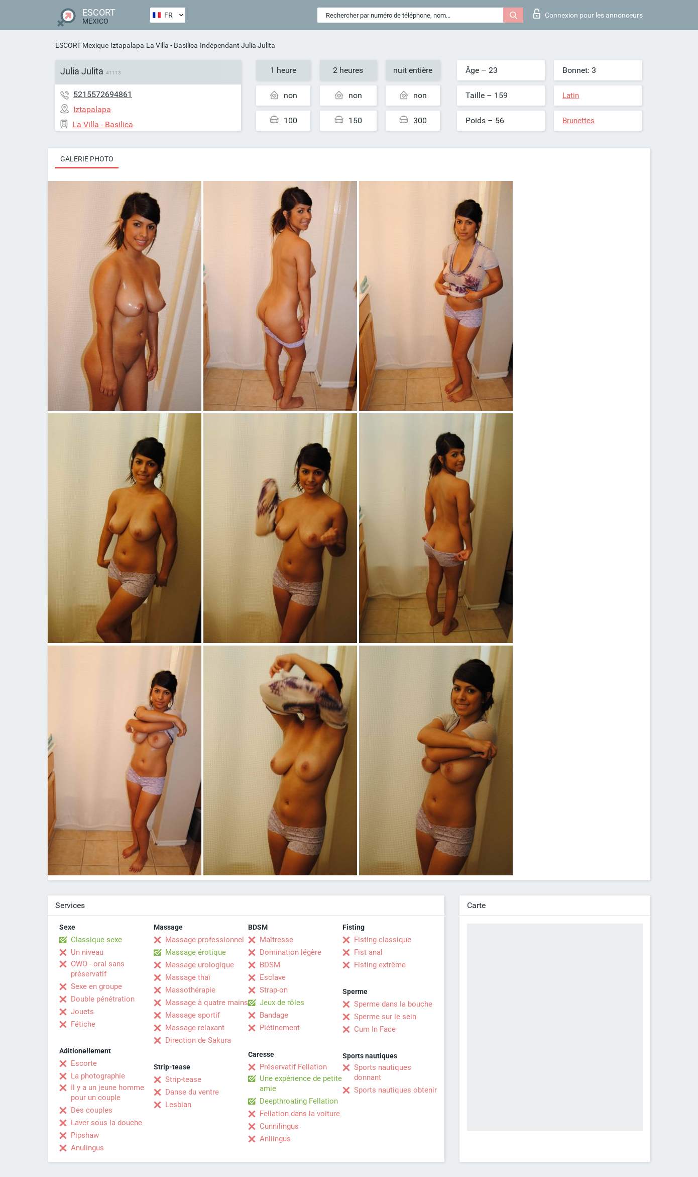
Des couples (91, 1110)
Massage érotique (195, 952)
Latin (570, 95)
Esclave (273, 977)
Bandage (274, 1015)
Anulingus (87, 1147)
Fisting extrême (380, 964)
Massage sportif (192, 1015)
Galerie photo (86, 159)
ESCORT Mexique (81, 45)
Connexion (588, 13)
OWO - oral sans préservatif (98, 968)
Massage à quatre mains (206, 1002)
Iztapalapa (127, 45)
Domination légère (290, 952)
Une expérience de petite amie (301, 1083)
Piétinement (280, 1027)
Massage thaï (187, 977)
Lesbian (178, 1104)
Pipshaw (85, 1135)
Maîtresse (276, 939)
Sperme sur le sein (385, 1016)
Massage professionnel (204, 939)
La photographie (98, 1075)
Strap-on (274, 989)
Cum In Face (375, 1029)
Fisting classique (382, 939)
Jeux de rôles (282, 1002)
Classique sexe (96, 939)
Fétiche (83, 1024)
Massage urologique (199, 964)
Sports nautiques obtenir (395, 1090)
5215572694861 (102, 94)
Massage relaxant (194, 1027)
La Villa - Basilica (172, 45)
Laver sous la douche (106, 1122)
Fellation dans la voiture (300, 1113)
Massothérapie (190, 989)
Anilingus (275, 1138)
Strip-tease (183, 1079)
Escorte (84, 1063)
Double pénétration (103, 999)
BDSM (270, 964)
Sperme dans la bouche (393, 1004)
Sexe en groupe (96, 986)
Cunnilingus (279, 1126)
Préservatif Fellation (293, 1066)
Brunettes (578, 120)
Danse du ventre (192, 1092)
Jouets (82, 1011)
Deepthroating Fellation (299, 1101)
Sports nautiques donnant (382, 1072)
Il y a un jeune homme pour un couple (107, 1092)
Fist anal (368, 952)
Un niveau (87, 952)
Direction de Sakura (198, 1040)
